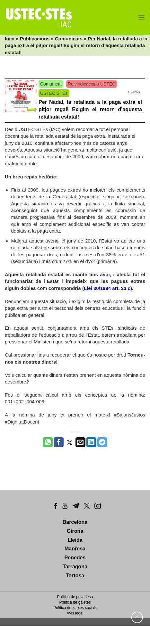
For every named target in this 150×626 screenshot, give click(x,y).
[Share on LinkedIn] (91, 442)
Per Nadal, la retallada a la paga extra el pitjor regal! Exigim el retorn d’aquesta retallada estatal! (90, 109)
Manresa (75, 548)
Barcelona (75, 522)
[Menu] (141, 17)
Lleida (74, 540)
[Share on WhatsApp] (48, 442)
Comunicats (69, 38)
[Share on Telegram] (102, 442)
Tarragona (75, 566)
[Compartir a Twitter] (70, 442)
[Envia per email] (80, 442)
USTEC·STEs (54, 93)
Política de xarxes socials (75, 607)
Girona (75, 531)
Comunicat (51, 83)
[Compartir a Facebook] (59, 442)
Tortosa (75, 575)
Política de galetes (75, 602)
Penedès (75, 557)
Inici (9, 38)
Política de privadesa (75, 597)
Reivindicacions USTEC (92, 83)
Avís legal (75, 613)
